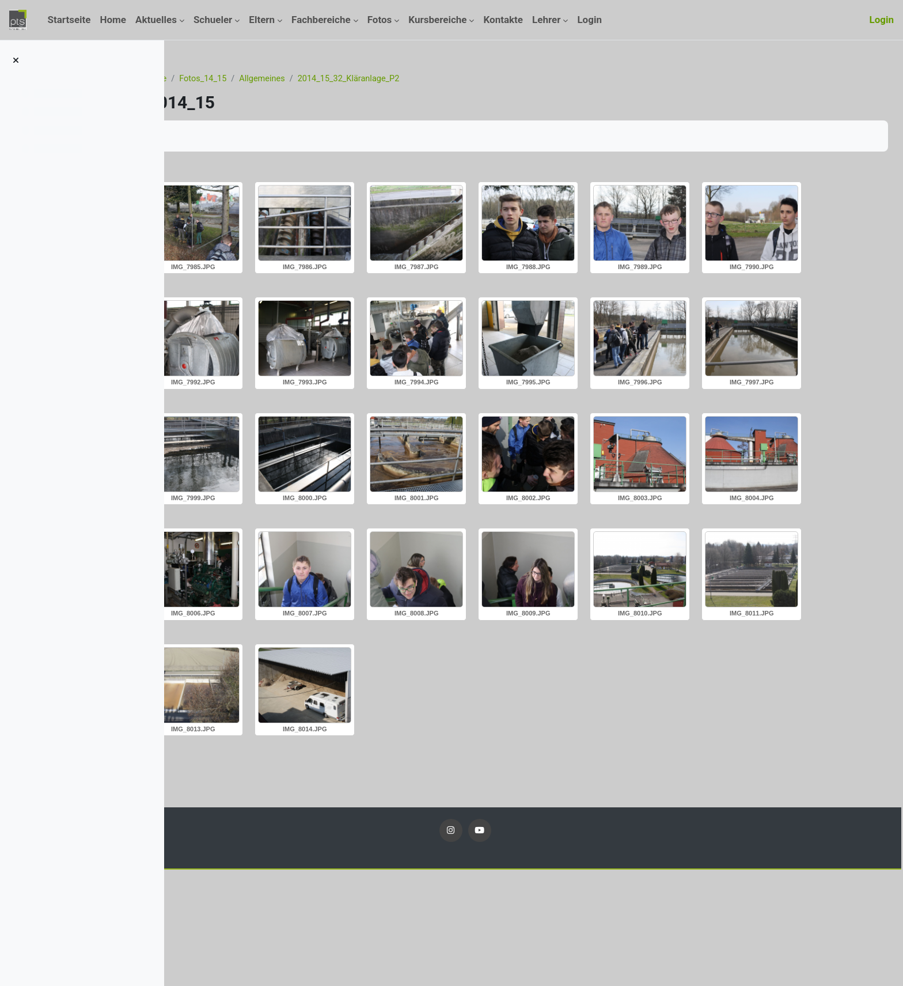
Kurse (248, 79)
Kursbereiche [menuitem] (437, 19)
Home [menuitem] (113, 19)
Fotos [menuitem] (379, 19)
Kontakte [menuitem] (503, 19)
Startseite (205, 79)
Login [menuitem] (589, 19)
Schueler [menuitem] (212, 19)
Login (881, 19)
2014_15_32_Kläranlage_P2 (446, 79)
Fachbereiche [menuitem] (321, 19)
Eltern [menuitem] (262, 19)
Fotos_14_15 (295, 79)
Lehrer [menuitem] (546, 19)
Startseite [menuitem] (68, 19)
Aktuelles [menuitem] (156, 19)
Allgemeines (356, 79)
